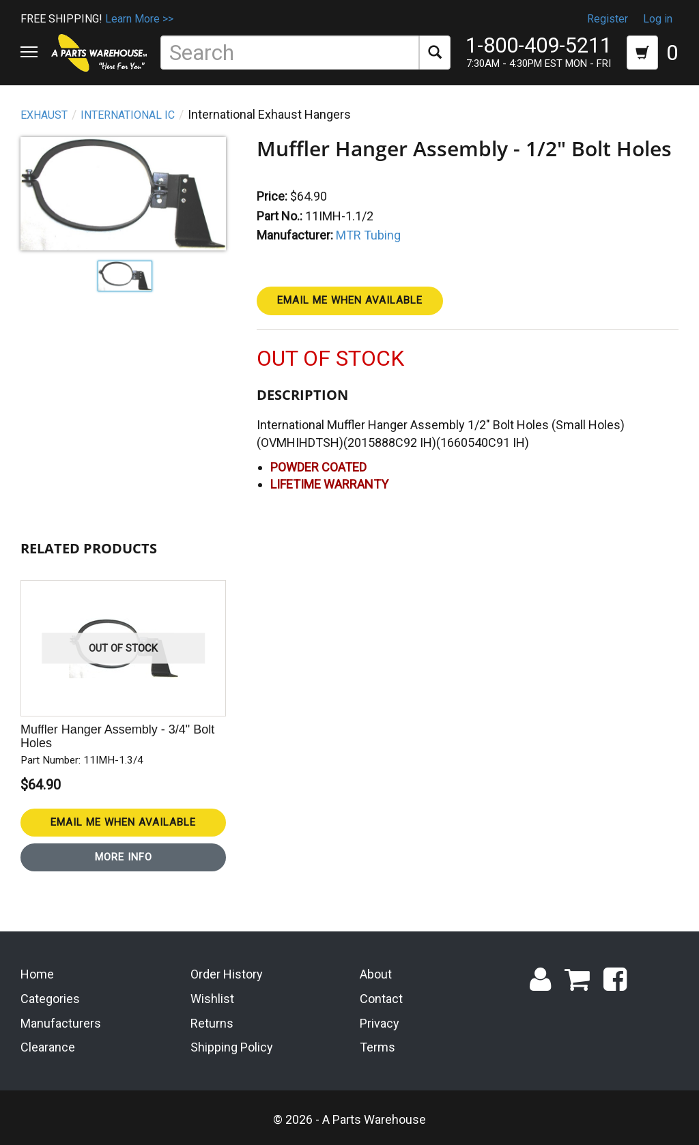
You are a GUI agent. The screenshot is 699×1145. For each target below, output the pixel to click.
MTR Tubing (368, 235)
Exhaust (44, 114)
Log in (657, 18)
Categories (50, 998)
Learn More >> (139, 18)
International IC (128, 114)
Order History (226, 974)
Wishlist (212, 998)
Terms (377, 1047)
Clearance (47, 1047)
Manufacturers (60, 1023)
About (376, 974)
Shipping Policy (231, 1047)
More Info (123, 857)
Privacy (379, 1023)
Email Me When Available (350, 300)
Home (37, 974)
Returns (211, 1023)
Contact (381, 998)
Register (607, 18)
